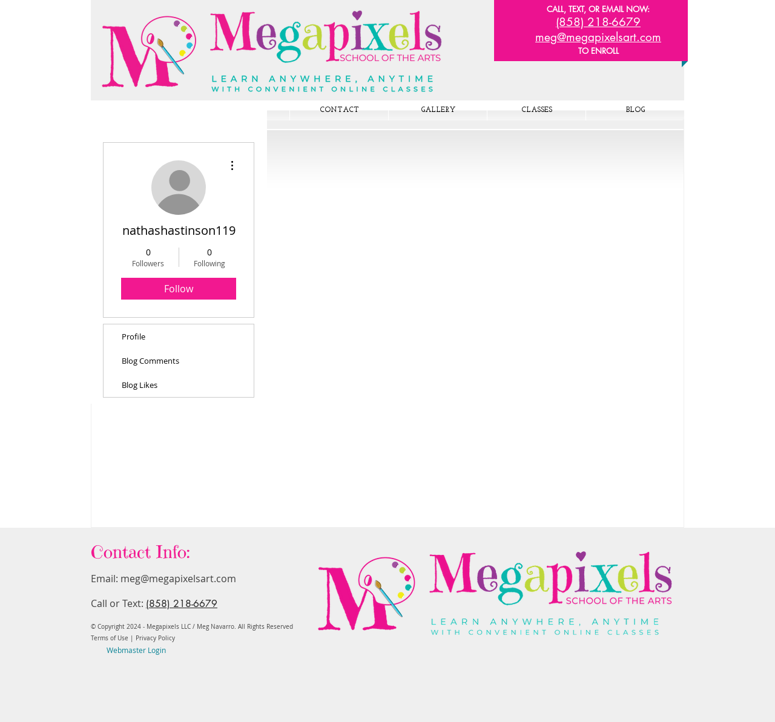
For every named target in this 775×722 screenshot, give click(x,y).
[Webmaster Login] (135, 651)
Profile (133, 336)
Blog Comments (150, 360)
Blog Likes (139, 384)
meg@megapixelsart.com (178, 578)
